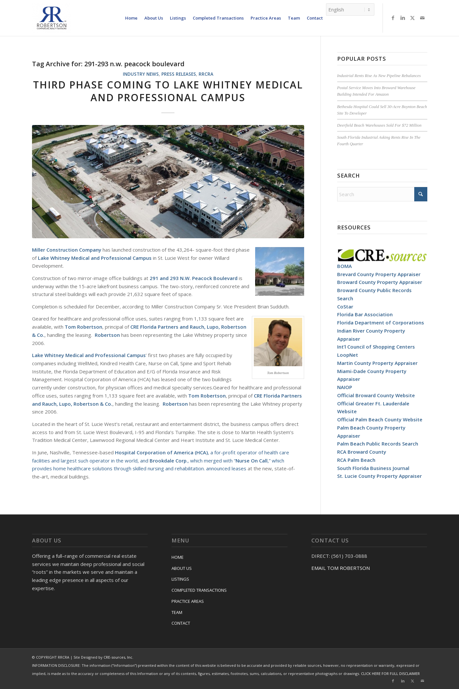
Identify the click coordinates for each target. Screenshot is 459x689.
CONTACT (181, 623)
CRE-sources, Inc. (118, 657)
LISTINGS (180, 579)
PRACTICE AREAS (188, 601)
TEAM (177, 612)
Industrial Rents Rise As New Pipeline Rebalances (379, 75)
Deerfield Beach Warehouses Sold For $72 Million (379, 125)
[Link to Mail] (422, 18)
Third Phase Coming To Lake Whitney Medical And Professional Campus (168, 91)
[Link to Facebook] (393, 18)
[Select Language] (350, 9)
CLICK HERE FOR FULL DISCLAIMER (390, 673)
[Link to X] (413, 18)
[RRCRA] (51, 18)
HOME (178, 557)
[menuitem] (131, 18)
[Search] (382, 194)
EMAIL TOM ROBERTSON (340, 568)
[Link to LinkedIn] (403, 18)
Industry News (141, 74)
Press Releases (178, 74)
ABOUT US (182, 568)
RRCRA (206, 74)
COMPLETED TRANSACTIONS (199, 590)
